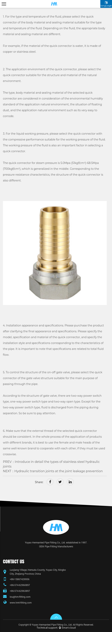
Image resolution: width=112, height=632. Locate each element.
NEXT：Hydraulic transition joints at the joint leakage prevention (53, 471)
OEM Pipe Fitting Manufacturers (56, 546)
